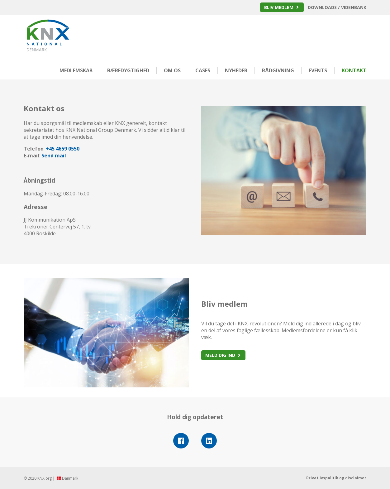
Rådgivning (278, 70)
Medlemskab (76, 70)
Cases (202, 70)
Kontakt (354, 70)
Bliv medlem (278, 7)
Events (318, 70)
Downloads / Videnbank (337, 7)
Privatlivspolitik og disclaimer (336, 478)
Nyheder (236, 70)
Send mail (53, 155)
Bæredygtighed (128, 70)
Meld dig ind (220, 355)
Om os (172, 70)
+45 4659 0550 (62, 148)
